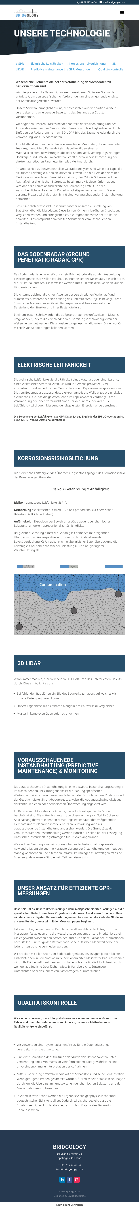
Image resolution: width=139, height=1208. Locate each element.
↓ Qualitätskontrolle (109, 69)
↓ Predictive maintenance (45, 69)
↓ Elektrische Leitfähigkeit (45, 64)
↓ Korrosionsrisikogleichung (86, 64)
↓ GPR (20, 64)
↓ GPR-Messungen (79, 69)
